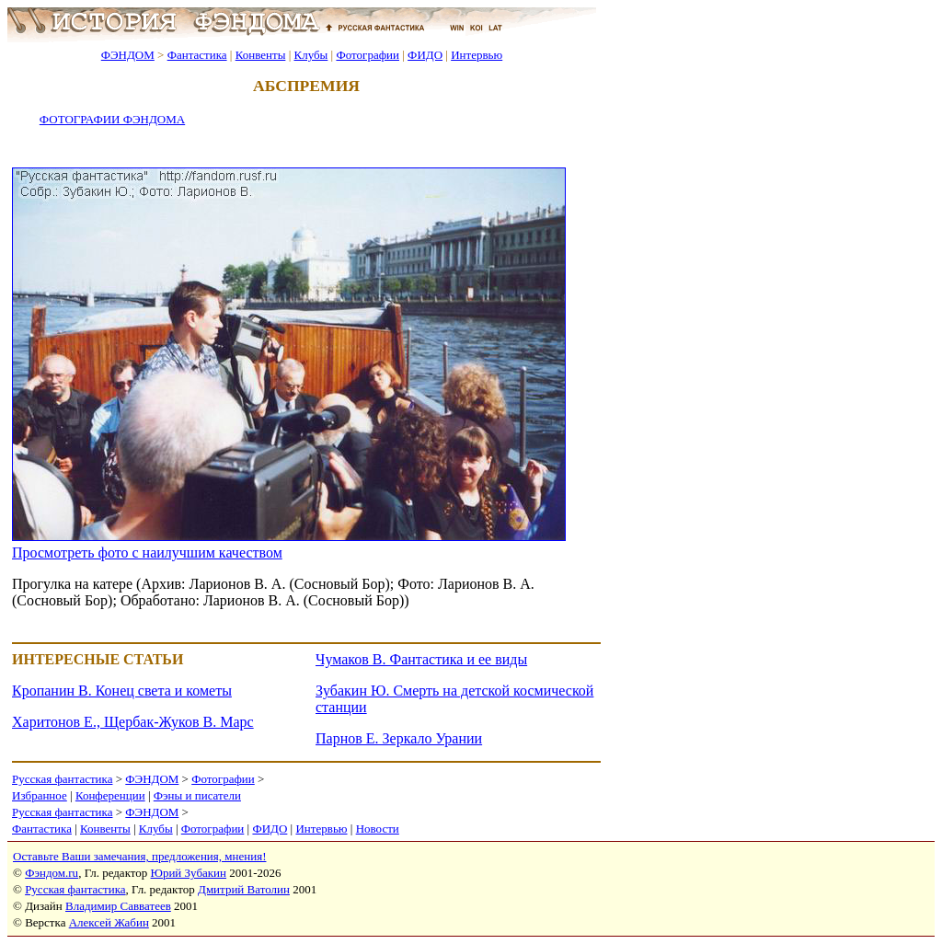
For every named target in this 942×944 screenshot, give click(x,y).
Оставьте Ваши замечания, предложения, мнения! (139, 856)
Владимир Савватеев (118, 906)
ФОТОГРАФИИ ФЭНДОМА (112, 119)
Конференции (110, 795)
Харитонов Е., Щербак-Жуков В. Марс (133, 722)
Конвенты (261, 55)
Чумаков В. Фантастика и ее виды (421, 659)
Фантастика (197, 55)
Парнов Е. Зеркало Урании (399, 738)
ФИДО (425, 55)
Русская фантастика (62, 779)
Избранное (39, 795)
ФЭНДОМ (128, 55)
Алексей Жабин (109, 922)
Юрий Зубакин (188, 873)
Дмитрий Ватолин (244, 889)
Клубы (310, 55)
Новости (377, 828)
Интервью (476, 55)
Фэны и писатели (197, 795)
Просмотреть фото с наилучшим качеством (147, 552)
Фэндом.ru (51, 873)
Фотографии (367, 55)
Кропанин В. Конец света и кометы (122, 690)
